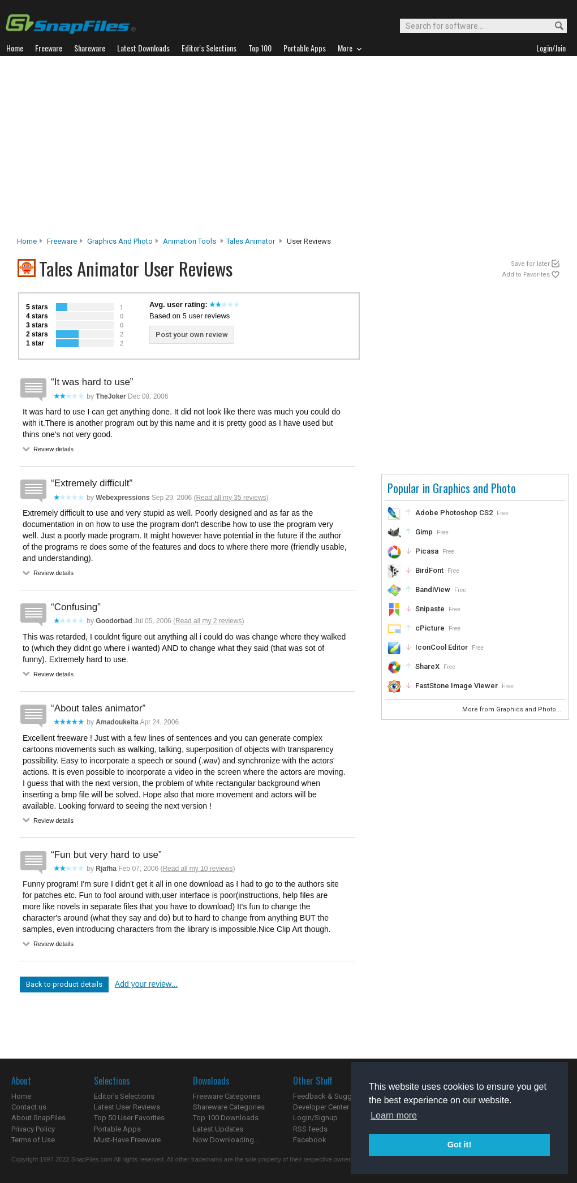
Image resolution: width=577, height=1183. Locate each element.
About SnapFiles (38, 1117)
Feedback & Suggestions (334, 1096)
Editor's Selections (124, 1096)
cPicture (430, 628)
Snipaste (430, 609)
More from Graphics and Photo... (512, 709)
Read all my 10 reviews (197, 869)
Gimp (424, 532)
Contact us (28, 1107)
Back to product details (64, 984)
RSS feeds (310, 1129)
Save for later (530, 263)
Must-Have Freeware (127, 1139)
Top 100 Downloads (226, 1117)
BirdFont (429, 570)
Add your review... (146, 983)
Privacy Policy (33, 1129)
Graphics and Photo (120, 241)
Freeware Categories (226, 1096)
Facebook (309, 1139)
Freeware (62, 241)
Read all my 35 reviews (231, 498)
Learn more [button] (394, 1115)
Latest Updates (218, 1129)
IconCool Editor (441, 647)
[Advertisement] (289, 149)
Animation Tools (189, 241)
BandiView (432, 589)
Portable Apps (117, 1129)
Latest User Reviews (127, 1107)
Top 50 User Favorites (129, 1117)
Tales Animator (250, 241)
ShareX (427, 666)
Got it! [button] (459, 1144)
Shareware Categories (229, 1107)
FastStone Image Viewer (456, 685)
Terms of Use (33, 1139)
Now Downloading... (226, 1139)
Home (27, 241)
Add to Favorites (526, 274)
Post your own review (192, 334)
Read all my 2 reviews (208, 621)
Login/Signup (315, 1117)
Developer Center (321, 1107)
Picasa (426, 551)
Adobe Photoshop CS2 (454, 512)
